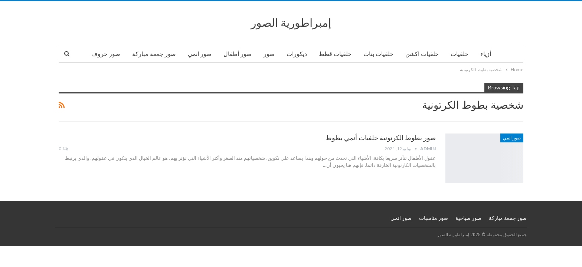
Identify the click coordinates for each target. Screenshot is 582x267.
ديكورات (297, 53)
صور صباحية (468, 218)
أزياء (485, 53)
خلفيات (459, 53)
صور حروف (105, 53)
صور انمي (200, 53)
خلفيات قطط (335, 53)
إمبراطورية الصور (291, 22)
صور (269, 53)
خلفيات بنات (378, 53)
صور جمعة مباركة (154, 53)
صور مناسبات (433, 218)
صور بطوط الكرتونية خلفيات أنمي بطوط (381, 138)
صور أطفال (237, 53)
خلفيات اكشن (422, 53)
